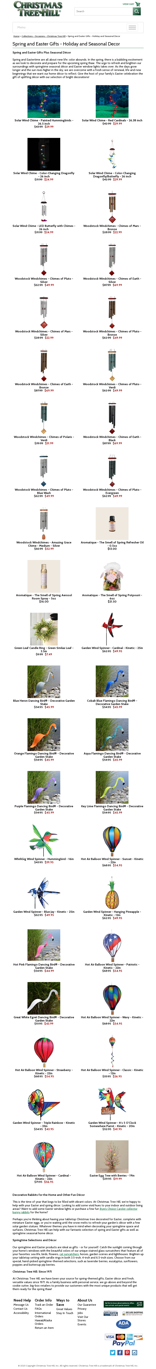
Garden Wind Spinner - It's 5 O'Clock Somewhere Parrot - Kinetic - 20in (112, 1124)
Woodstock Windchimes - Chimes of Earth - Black (112, 438)
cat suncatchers (69, 1254)
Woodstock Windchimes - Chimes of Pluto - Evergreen (112, 491)
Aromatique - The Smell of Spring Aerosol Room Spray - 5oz (44, 597)
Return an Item (44, 1328)
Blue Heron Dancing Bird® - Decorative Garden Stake (44, 702)
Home (16, 36)
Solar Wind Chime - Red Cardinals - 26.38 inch (112, 120)
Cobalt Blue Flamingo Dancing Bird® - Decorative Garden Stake (112, 702)
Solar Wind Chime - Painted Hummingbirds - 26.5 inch (44, 122)
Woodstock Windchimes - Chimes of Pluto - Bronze (112, 333)
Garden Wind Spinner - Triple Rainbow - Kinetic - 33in (44, 1124)
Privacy (82, 1308)
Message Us (21, 1304)
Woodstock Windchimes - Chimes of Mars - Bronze (112, 227)
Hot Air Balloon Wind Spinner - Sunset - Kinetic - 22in (112, 860)
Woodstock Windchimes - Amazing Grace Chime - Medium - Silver (43, 544)
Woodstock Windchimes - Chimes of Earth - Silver (112, 280)
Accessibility (21, 1313)
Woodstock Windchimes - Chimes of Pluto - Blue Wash (44, 491)
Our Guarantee (87, 1304)
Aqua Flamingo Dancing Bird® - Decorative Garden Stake (112, 755)
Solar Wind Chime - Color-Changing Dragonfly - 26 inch (43, 175)
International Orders (43, 1314)
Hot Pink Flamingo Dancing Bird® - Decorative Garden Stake (44, 966)
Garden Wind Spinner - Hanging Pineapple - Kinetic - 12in (112, 913)
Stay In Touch (64, 1313)
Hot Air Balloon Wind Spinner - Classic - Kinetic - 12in (112, 1071)
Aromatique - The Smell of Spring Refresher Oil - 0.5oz (112, 544)
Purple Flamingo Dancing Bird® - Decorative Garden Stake (44, 808)
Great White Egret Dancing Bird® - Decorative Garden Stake (44, 1019)
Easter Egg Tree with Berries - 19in (112, 1175)
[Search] (103, 11)
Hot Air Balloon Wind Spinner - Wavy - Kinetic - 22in (112, 1019)
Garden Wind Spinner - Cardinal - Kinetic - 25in (112, 648)
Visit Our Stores (83, 1318)
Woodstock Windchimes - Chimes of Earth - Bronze (44, 386)
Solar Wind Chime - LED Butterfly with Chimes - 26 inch (44, 227)
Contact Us (20, 1308)
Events (82, 1324)
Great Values (64, 1309)
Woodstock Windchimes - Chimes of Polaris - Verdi (44, 438)
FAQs (38, 1308)
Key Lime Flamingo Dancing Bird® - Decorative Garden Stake (112, 808)
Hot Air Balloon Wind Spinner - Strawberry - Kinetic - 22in (44, 1071)
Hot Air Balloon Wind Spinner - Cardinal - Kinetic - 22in (44, 1177)
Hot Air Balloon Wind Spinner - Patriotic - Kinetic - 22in (112, 966)
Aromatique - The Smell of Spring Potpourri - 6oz (112, 597)
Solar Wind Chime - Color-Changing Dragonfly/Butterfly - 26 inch (112, 175)
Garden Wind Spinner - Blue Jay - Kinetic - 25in (43, 911)
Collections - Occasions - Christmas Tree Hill (44, 36)
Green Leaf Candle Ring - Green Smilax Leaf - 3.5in (44, 649)
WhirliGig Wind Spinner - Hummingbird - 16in (44, 859)
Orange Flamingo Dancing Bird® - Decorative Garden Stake (44, 755)
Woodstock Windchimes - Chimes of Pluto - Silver (44, 280)
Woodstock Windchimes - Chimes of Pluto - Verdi (112, 386)
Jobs (80, 1313)
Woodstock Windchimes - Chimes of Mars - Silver (44, 333)
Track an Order (44, 1304)
